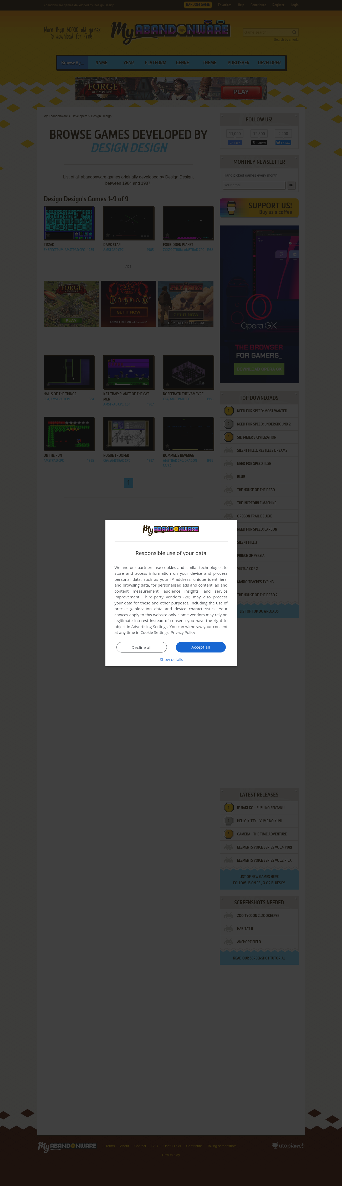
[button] (171, 659)
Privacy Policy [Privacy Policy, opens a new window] (183, 632)
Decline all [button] (142, 647)
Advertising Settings (149, 626)
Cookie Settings (154, 632)
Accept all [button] (200, 647)
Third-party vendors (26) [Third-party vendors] (166, 596)
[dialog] (171, 593)
